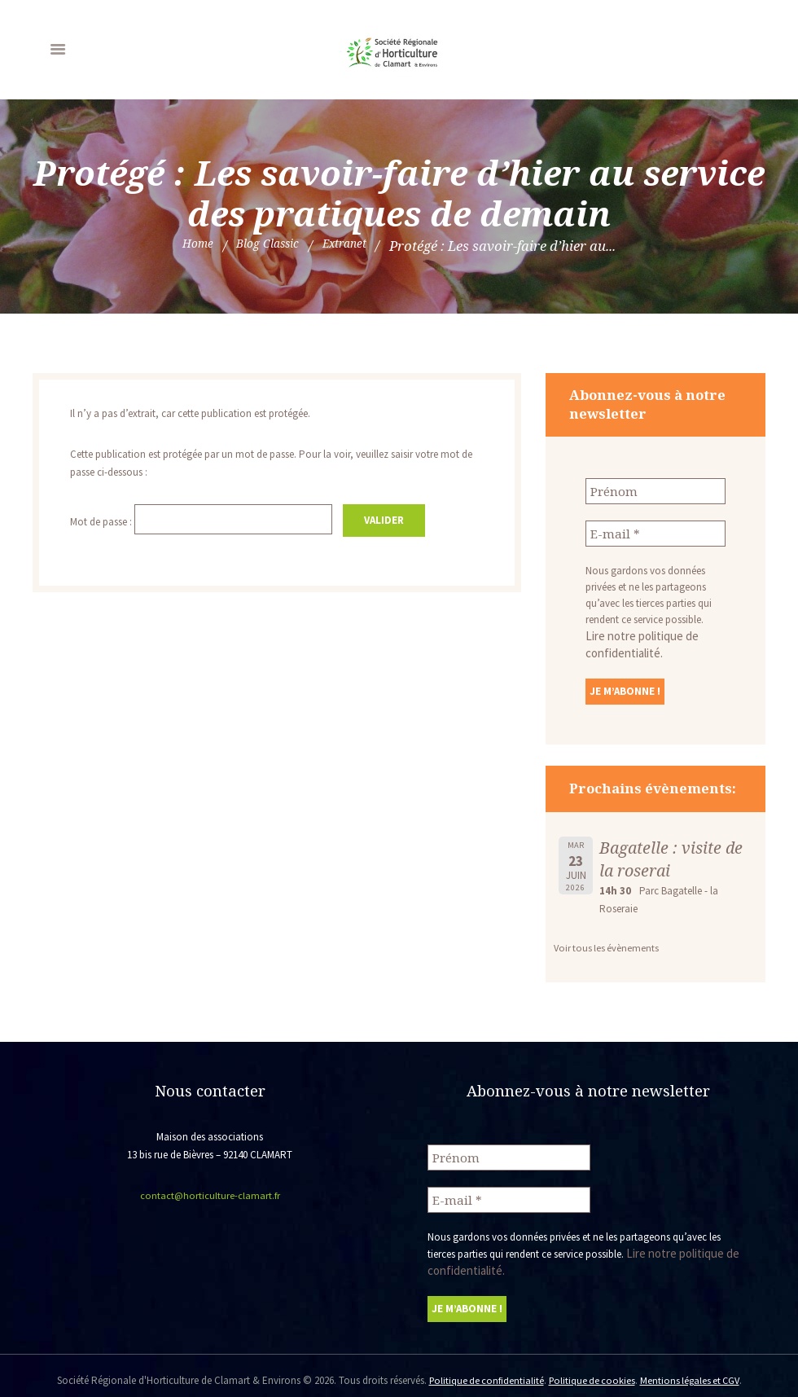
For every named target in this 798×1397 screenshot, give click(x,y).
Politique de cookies (591, 1370)
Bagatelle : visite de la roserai (674, 853)
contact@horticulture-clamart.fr (209, 1190)
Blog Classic (266, 245)
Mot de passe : (207, 520)
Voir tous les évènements (608, 943)
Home (185, 245)
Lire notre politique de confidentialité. (653, 632)
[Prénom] (655, 490)
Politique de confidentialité (482, 1370)
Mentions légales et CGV (692, 1370)
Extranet (354, 245)
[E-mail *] (655, 531)
